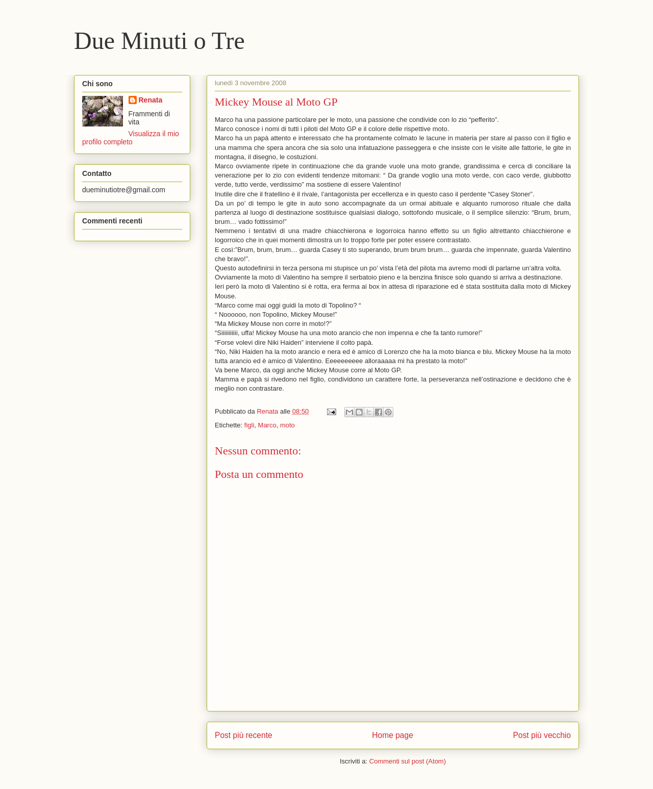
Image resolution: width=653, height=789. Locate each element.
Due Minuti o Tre (159, 40)
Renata (151, 100)
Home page (392, 735)
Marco (267, 425)
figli (249, 425)
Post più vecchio (542, 735)
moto (287, 425)
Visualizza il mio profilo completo (130, 138)
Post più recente (243, 735)
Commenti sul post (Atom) (407, 761)
